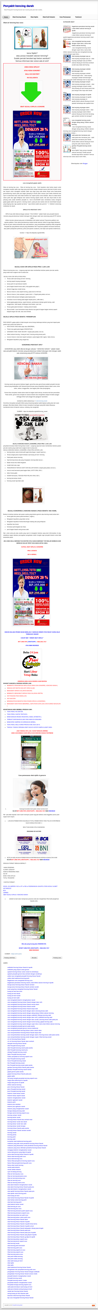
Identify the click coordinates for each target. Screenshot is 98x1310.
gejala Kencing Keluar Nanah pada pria (19, 1074)
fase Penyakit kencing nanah (16, 1059)
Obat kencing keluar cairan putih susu (18, 1217)
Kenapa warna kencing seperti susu (18, 1113)
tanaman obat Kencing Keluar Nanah (18, 1295)
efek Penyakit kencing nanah (16, 1045)
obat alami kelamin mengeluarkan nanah (19, 1185)
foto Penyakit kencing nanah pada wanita (19, 1065)
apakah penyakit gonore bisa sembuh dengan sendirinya (24, 974)
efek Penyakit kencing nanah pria (17, 1050)
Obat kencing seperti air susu (16, 1250)
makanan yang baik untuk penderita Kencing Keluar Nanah (25, 1143)
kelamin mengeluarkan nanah (16, 1098)
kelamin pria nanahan (14, 1104)
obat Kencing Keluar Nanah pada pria (18, 1230)
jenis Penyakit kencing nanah (16, 1091)
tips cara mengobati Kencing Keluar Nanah (20, 1298)
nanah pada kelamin (13, 1167)
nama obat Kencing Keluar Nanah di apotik (20, 1154)
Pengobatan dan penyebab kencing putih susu (21, 1269)
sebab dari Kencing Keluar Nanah (17, 1291)
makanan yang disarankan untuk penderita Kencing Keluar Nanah (27, 1145)
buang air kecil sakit (13, 998)
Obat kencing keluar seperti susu (17, 1239)
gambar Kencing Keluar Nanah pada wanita (20, 1067)
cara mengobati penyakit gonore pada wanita (21, 1026)
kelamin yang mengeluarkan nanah (18, 1108)
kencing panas (11, 1134)
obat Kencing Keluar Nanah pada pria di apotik (21, 1232)
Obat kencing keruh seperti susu (17, 1241)
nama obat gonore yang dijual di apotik (19, 1152)
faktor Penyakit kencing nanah (16, 1054)
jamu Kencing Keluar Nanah (15, 1087)
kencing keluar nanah (14, 1117)
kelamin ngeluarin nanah (14, 1100)
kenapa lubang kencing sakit (16, 1111)
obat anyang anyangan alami (80, 107)
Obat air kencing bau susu (15, 1174)
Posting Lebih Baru (9, 957)
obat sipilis (10, 1263)
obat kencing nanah (41, 401)
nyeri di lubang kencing (14, 1171)
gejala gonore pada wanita (15, 1071)
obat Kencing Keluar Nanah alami (17, 1219)
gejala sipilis (11, 1076)
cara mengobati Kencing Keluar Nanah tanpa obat (22, 1008)
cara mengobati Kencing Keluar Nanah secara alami (23, 1004)
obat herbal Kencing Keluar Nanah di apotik (20, 1198)
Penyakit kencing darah (18, 5)
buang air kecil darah (13, 993)
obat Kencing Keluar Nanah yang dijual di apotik (22, 1234)
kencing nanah (11, 1132)
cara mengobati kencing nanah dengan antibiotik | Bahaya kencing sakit (29, 1015)
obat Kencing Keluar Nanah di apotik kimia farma (22, 1224)
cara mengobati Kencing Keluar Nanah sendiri (21, 1006)
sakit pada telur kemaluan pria (81, 135)
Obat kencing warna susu (15, 1254)
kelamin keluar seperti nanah (16, 1095)
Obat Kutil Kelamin (49, 17)
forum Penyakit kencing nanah (16, 1061)
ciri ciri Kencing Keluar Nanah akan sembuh (20, 1041)
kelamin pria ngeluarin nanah (16, 1106)
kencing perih (11, 1137)
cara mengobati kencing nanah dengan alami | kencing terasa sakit (27, 1011)
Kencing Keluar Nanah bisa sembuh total (19, 1119)
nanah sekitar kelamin (14, 1169)
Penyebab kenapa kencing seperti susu (19, 1284)
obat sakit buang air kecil (15, 1261)
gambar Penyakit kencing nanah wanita (19, 1069)
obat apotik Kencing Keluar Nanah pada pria (20, 1191)
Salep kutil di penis (16, 954)
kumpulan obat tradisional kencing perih (19, 1141)
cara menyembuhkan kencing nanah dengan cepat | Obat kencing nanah (29, 1037)
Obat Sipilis (34, 17)
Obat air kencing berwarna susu (17, 1176)
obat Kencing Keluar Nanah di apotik (18, 1221)
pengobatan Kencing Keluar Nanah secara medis (22, 1274)
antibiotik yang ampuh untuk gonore (18, 969)
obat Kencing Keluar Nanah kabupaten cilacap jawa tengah (25, 1228)
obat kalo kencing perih (14, 1202)
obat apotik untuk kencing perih (16, 1193)
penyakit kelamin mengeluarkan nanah (19, 1276)
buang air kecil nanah (14, 995)
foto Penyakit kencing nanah (16, 1063)
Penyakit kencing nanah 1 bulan (17, 1280)
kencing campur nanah (14, 1115)
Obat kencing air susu (14, 1206)
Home (6, 17)
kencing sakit (11, 1139)
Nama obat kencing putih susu (16, 1156)
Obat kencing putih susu (14, 1248)
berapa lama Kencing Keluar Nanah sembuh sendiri (23, 987)
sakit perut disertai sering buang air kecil (19, 1289)
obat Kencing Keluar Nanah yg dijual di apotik (21, 1237)
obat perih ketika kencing (15, 1256)
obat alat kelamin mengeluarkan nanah (19, 1189)
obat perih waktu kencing (15, 1258)
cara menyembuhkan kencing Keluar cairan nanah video (24, 1030)
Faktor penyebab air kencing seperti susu (19, 1056)
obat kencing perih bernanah (16, 1245)
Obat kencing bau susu (14, 1208)
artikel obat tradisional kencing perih (18, 978)
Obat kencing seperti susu (15, 1252)
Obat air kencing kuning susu (16, 1178)
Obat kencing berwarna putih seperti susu (20, 1211)
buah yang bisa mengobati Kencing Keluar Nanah (22, 989)
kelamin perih (11, 1102)
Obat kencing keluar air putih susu (17, 1215)
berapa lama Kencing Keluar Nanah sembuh (20, 985)
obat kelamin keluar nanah (15, 1204)
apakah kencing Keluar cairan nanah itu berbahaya (22, 972)
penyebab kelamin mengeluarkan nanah (19, 1282)
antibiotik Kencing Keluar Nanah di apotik (19, 967)
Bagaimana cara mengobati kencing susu (19, 980)
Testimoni (78, 17)
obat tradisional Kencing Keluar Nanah (19, 1267)
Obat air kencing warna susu (16, 1182)
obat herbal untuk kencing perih (16, 1200)
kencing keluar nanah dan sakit (16, 1124)
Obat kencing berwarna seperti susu (18, 1213)
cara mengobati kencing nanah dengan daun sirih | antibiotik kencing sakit (29, 1017)
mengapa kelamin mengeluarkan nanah (19, 1150)
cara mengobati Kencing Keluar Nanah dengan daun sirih (24, 1002)
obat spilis (10, 1265)
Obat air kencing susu (14, 1180)
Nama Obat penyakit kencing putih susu (19, 1163)
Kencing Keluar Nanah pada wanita (18, 1128)
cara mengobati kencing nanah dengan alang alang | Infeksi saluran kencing (30, 1013)
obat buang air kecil (13, 1195)
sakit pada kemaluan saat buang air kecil (19, 1287)
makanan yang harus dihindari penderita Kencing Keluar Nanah (26, 1148)
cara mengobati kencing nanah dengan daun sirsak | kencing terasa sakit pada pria (32, 1019)
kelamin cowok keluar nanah (16, 1093)
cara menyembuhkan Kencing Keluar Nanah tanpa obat (24, 1032)
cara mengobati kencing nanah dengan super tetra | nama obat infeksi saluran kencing (33, 1024)
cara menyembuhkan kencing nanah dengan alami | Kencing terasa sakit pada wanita (33, 1035)
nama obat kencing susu (14, 1158)
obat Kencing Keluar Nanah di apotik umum (20, 1226)
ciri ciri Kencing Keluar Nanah (16, 1039)
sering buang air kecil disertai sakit (17, 1293)
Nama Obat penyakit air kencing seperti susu (21, 1161)
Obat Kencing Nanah (19, 17)
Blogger (85, 163)
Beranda (34, 957)
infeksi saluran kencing (14, 1085)
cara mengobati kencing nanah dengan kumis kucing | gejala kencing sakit (29, 1022)
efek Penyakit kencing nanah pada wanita (20, 1048)
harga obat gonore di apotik (15, 1082)
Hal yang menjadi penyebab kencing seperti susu (22, 1078)
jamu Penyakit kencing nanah (16, 1089)
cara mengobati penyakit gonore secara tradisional (22, 1028)
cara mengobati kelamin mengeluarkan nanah (21, 1000)
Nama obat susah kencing (15, 1165)
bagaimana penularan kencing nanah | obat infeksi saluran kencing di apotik (30, 982)
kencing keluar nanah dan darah (17, 1122)
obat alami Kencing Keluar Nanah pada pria (20, 1187)
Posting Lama (57, 957)
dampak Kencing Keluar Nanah (16, 1043)
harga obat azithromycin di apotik (17, 1080)
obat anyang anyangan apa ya (81, 56)
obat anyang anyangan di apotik (81, 94)
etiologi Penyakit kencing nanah (17, 1052)
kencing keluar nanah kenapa (16, 1126)
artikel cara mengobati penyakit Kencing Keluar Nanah (23, 976)
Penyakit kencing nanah (14, 1278)
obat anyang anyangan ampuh (81, 82)
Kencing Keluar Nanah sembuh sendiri (19, 1130)
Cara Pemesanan (65, 17)
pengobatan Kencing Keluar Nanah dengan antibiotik (23, 1271)
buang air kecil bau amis (14, 991)
